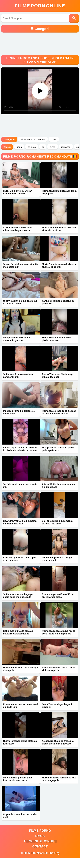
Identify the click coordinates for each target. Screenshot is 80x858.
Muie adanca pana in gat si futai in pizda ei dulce (18, 779)
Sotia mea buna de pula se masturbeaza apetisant (18, 632)
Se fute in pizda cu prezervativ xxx (20, 485)
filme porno (40, 830)
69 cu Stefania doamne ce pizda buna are (56, 339)
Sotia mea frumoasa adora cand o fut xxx (18, 375)
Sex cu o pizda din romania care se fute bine (57, 522)
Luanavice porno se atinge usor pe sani (57, 559)
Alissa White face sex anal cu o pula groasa (58, 485)
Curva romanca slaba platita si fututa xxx (20, 742)
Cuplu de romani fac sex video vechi (20, 815)
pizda (52, 147)
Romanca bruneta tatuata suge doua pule (20, 669)
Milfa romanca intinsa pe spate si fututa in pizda (59, 229)
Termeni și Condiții (40, 841)
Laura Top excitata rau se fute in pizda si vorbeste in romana (20, 449)
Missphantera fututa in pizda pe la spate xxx (58, 449)
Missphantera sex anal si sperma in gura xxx (17, 339)
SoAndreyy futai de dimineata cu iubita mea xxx (20, 522)
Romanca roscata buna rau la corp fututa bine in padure (58, 632)
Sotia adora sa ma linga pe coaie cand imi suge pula (18, 595)
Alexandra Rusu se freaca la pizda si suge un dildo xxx (58, 742)
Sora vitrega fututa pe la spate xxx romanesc (20, 559)
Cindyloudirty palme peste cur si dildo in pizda (20, 302)
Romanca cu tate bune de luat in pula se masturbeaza (59, 412)
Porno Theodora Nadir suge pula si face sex (57, 375)
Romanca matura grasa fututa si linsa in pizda (59, 669)
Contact (40, 846)
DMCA (40, 836)
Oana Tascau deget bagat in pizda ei (57, 705)
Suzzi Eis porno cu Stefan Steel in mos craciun (17, 192)
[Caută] (74, 18)
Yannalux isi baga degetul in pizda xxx (58, 302)
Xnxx (53, 139)
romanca (65, 147)
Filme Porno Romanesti (32, 139)
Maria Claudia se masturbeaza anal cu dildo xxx (59, 265)
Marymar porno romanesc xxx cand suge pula (59, 779)
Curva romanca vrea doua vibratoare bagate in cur (17, 229)
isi (43, 147)
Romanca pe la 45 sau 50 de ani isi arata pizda (58, 595)
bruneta (32, 147)
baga (19, 147)
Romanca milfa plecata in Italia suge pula (59, 192)
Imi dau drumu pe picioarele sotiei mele (19, 412)
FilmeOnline (40, 5)
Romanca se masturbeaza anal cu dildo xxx (20, 705)
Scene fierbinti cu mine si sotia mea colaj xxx (20, 265)
